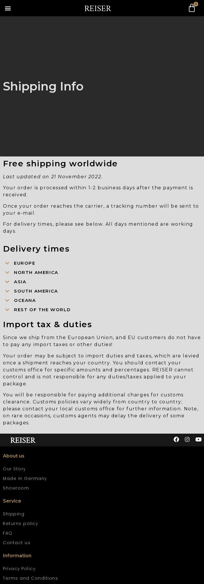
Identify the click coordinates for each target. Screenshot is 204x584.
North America (36, 272)
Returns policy (20, 523)
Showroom (16, 488)
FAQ (7, 533)
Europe (24, 263)
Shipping (13, 514)
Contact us (17, 543)
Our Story (14, 469)
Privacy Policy (19, 568)
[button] (7, 8)
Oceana (25, 300)
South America (36, 291)
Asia (20, 281)
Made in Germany (25, 478)
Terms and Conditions (30, 578)
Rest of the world (42, 309)
